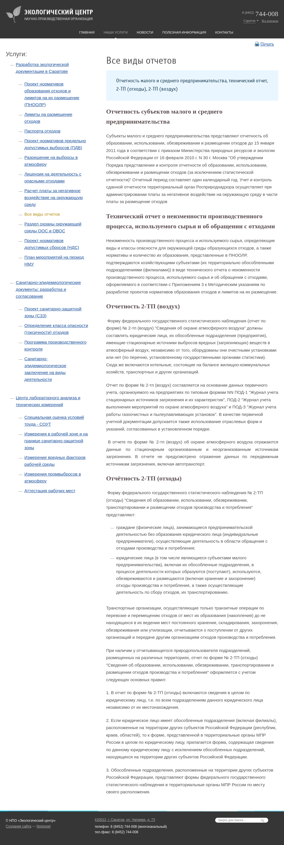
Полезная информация (184, 32)
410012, (125, 820)
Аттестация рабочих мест (49, 490)
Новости (145, 32)
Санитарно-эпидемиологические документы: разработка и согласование (48, 289)
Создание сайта (18, 826)
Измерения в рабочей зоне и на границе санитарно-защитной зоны (56, 440)
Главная (86, 32)
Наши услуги (115, 32)
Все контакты (270, 20)
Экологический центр (49, 14)
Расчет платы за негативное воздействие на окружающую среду (53, 197)
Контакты (224, 32)
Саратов (249, 21)
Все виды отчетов (42, 214)
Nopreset (44, 826)
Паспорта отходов (42, 130)
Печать (267, 44)
